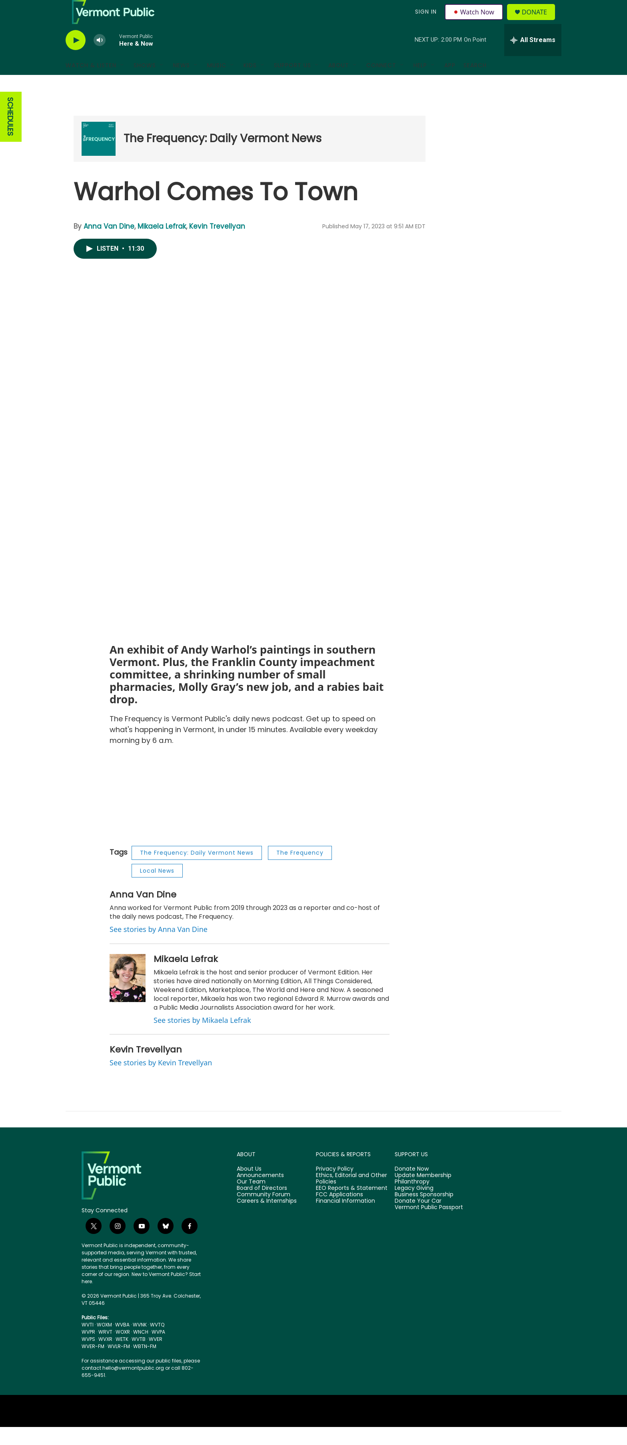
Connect (381, 83)
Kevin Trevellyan (217, 244)
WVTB (139, 1357)
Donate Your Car (418, 1219)
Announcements (260, 1193)
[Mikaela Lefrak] (128, 996)
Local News (157, 889)
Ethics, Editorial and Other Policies (351, 1196)
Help (420, 83)
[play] (75, 58)
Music (216, 83)
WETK (122, 1357)
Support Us (292, 83)
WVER (155, 1357)
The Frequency (299, 871)
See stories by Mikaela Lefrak (202, 1038)
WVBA (122, 1342)
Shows (145, 83)
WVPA (158, 1349)
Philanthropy (412, 1200)
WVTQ (157, 1342)
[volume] (99, 58)
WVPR (88, 1349)
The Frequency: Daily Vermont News (222, 156)
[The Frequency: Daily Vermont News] (99, 157)
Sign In (424, 21)
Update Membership (423, 1193)
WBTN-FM (144, 1364)
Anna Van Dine (109, 244)
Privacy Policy (334, 1187)
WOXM (104, 1342)
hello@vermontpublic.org (133, 1386)
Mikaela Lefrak (162, 244)
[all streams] (532, 58)
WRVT (105, 1349)
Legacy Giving (414, 1206)
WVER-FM (93, 1364)
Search (475, 83)
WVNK (140, 1342)
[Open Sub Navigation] (122, 83)
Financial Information (345, 1219)
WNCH (140, 1349)
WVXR (105, 1357)
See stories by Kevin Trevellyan (161, 1080)
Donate (539, 21)
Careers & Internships (267, 1219)
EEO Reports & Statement (351, 1206)
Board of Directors (262, 1206)
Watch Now (474, 21)
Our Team (251, 1200)
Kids (250, 83)
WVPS (88, 1357)
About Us (249, 1187)
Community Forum (263, 1213)
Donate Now (412, 1187)
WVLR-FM (119, 1364)
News (181, 83)
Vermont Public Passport (429, 1225)
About (338, 83)
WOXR (123, 1349)
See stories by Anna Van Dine (159, 947)
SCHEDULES (10, 134)
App (449, 83)
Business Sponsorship (424, 1213)
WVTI (88, 1342)
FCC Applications (339, 1213)
